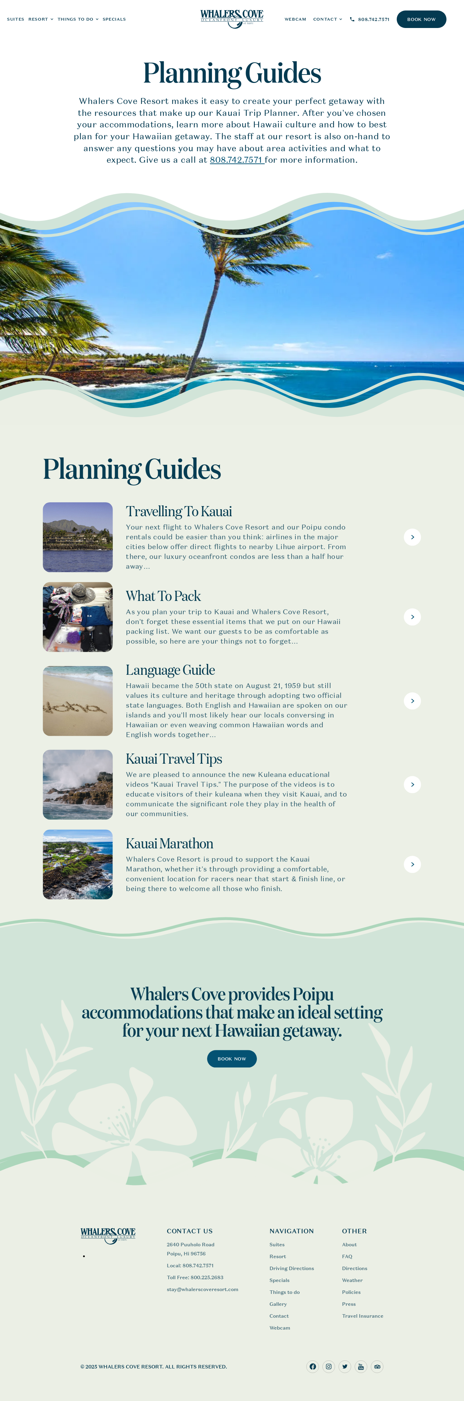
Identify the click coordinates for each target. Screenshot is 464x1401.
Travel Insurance (362, 1315)
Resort (277, 1256)
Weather (352, 1280)
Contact (279, 1315)
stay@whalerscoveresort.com (203, 1289)
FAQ (347, 1256)
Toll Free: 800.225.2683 (195, 1277)
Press (349, 1304)
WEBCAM (295, 19)
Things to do (284, 1292)
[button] (41, 19)
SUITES (16, 19)
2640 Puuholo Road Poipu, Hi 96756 (190, 1249)
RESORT (38, 19)
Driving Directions (291, 1268)
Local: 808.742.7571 (190, 1265)
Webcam (279, 1327)
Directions (354, 1268)
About (349, 1244)
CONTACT (325, 19)
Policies (351, 1292)
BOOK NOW (421, 19)
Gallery (278, 1304)
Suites (277, 1244)
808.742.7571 (237, 159)
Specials (114, 19)
